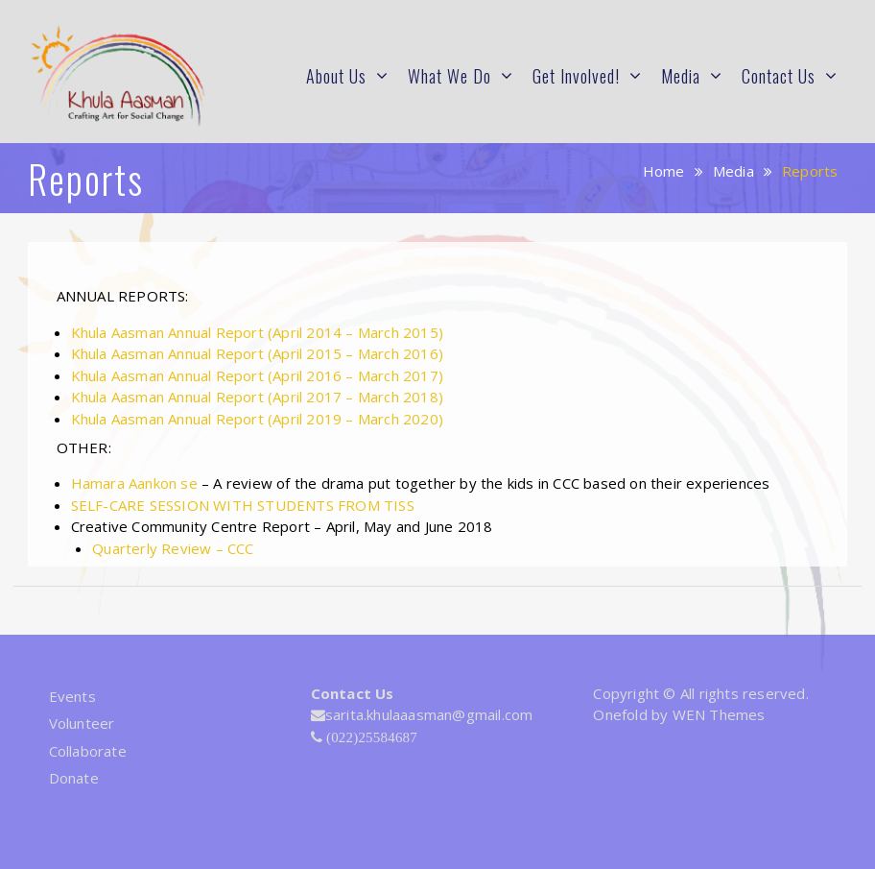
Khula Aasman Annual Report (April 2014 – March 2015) (257, 332)
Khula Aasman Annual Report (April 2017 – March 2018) (257, 396)
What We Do (449, 75)
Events (72, 696)
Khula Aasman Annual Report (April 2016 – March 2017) (259, 375)
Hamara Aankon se (134, 483)
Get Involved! (576, 75)
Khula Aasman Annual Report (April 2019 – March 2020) (257, 418)
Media (680, 75)
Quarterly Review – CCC (172, 548)
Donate (74, 777)
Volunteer (82, 723)
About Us (336, 75)
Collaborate (88, 750)
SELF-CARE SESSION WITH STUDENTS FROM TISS (242, 505)
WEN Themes (719, 714)
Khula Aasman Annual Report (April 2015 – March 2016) (257, 353)
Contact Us (779, 75)
